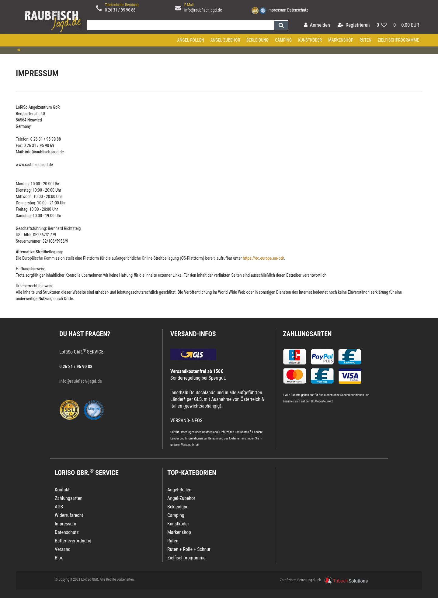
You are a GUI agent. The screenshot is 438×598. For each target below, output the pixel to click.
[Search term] (179, 25)
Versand (63, 549)
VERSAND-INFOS (193, 334)
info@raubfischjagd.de (203, 10)
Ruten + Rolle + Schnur (188, 549)
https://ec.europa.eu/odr (263, 258)
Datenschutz (297, 10)
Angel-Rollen (190, 40)
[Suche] (281, 25)
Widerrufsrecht (69, 515)
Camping (283, 40)
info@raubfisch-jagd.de (44, 151)
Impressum (276, 10)
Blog (59, 558)
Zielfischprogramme (398, 40)
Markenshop (340, 40)
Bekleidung (257, 40)
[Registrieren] (353, 25)
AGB (59, 507)
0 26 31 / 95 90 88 (120, 10)
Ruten (365, 40)
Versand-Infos (190, 445)
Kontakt (62, 490)
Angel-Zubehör (225, 40)
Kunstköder (310, 40)
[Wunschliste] (381, 25)
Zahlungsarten (307, 334)
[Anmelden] (317, 25)
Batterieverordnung (73, 541)
